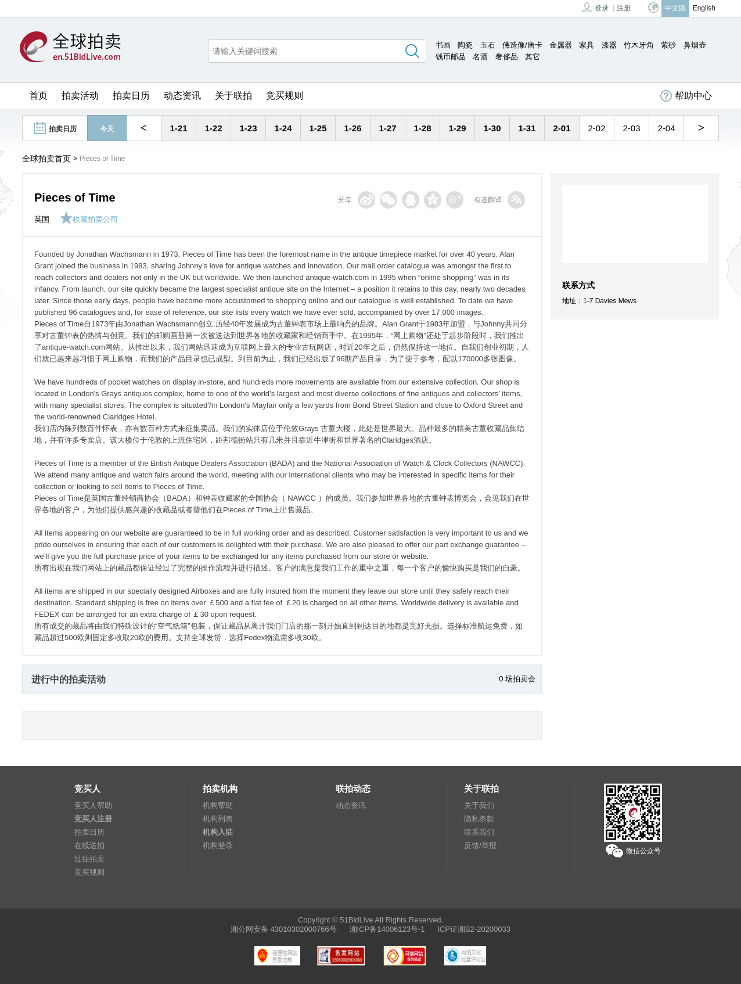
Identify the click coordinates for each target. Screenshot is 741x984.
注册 (624, 8)
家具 (586, 45)
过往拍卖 (89, 858)
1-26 (352, 128)
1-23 (248, 128)
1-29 (457, 128)
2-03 (631, 128)
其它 (532, 56)
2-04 (666, 128)
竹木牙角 (639, 45)
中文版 (675, 8)
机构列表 (218, 818)
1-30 (492, 128)
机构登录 (218, 845)
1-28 (422, 128)
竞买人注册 (93, 818)
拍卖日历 (131, 95)
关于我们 (479, 805)
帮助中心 (686, 96)
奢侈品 (506, 56)
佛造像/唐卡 (522, 45)
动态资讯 (182, 95)
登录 (595, 7)
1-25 (317, 128)
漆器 (609, 45)
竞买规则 (284, 95)
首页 (38, 95)
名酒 (480, 56)
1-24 (283, 128)
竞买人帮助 (93, 805)
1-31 (526, 128)
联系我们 (479, 832)
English (704, 8)
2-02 (596, 128)
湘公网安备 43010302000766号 (284, 929)
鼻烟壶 (695, 45)
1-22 (213, 128)
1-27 (387, 128)
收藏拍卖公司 (89, 219)
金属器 (560, 45)
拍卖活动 (80, 95)
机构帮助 (218, 805)
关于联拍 (233, 95)
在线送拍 (89, 845)
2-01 (561, 128)
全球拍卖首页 (46, 158)
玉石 (487, 45)
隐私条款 (479, 818)
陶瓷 (465, 45)
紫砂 (668, 45)
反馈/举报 (480, 845)
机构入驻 (218, 832)
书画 (443, 45)
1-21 (178, 128)
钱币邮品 (451, 56)
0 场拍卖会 (517, 678)
